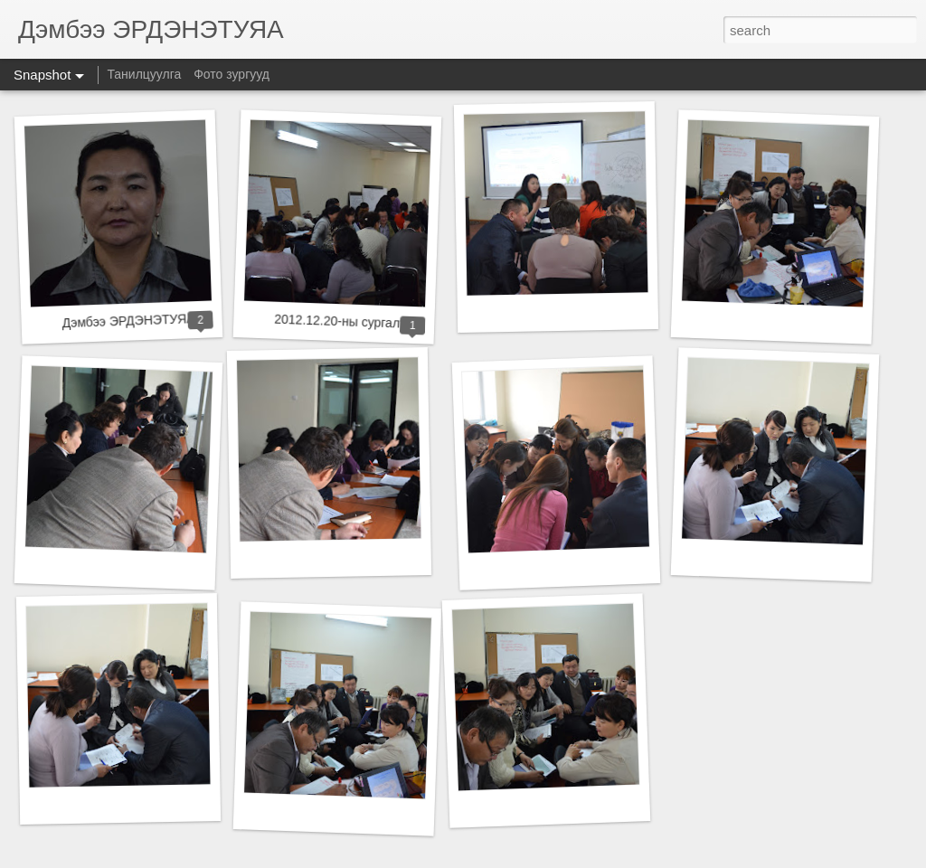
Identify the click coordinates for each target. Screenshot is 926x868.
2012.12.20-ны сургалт (340, 321)
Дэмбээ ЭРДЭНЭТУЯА (127, 320)
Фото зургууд (231, 74)
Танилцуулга (144, 74)
